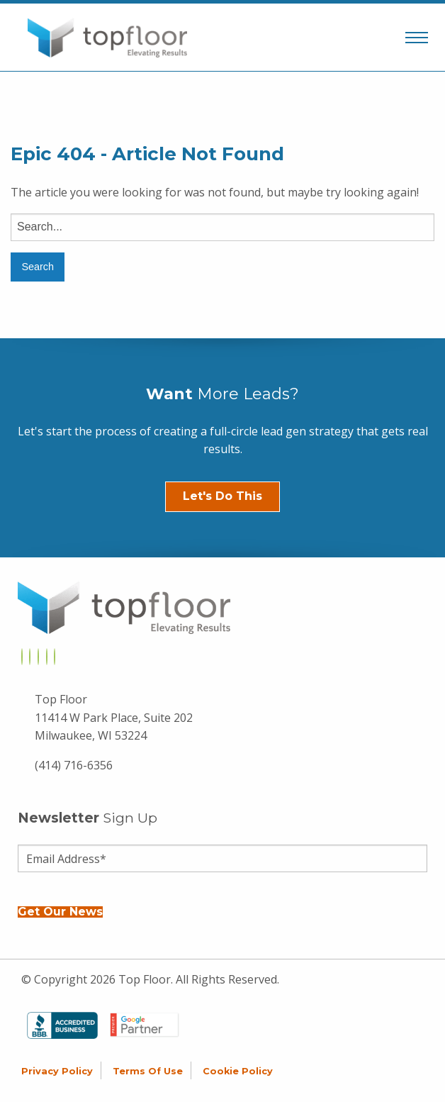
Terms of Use (148, 1071)
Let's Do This (222, 496)
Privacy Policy (57, 1071)
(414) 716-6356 (74, 765)
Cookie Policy (238, 1071)
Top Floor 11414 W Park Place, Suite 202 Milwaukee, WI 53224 (114, 717)
